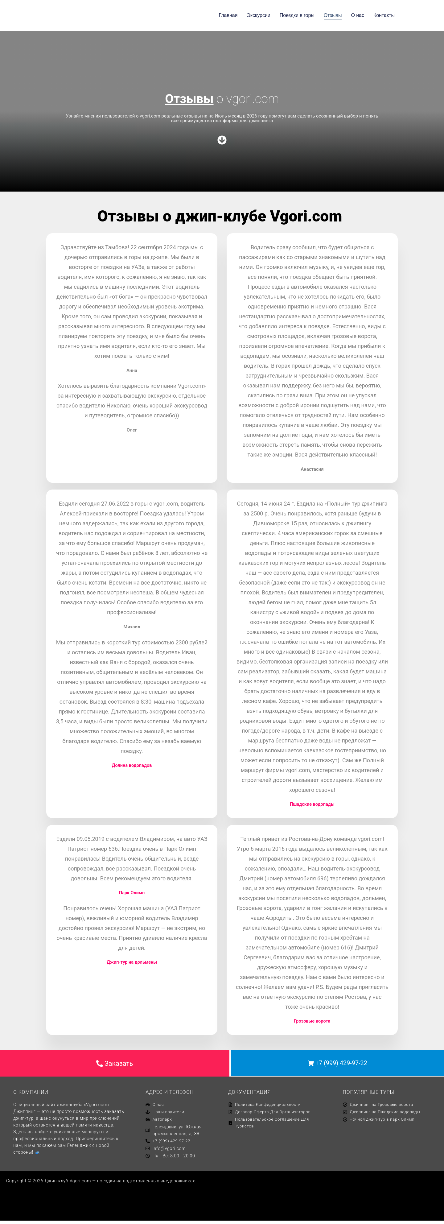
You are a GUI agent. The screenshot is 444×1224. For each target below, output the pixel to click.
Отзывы (333, 15)
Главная (228, 15)
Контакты (384, 15)
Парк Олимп (131, 893)
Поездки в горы (297, 15)
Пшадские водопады (312, 804)
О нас (357, 15)
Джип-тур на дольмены (132, 963)
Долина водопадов (131, 765)
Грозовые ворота (312, 1021)
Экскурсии (258, 15)
